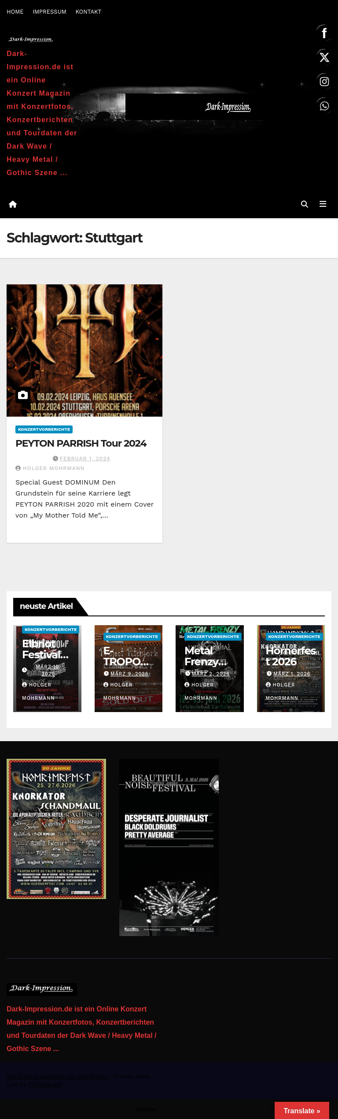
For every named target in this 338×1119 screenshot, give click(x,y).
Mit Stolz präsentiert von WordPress (58, 1076)
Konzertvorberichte (44, 429)
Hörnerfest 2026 (291, 656)
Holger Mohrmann (49, 468)
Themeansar (45, 1084)
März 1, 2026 (291, 674)
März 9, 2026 (129, 674)
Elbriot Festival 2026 (41, 654)
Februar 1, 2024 (85, 458)
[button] (304, 204)
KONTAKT (88, 11)
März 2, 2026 (211, 674)
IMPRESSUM (49, 11)
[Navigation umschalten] (322, 204)
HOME (15, 11)
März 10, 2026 (48, 670)
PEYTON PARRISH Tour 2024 (81, 443)
